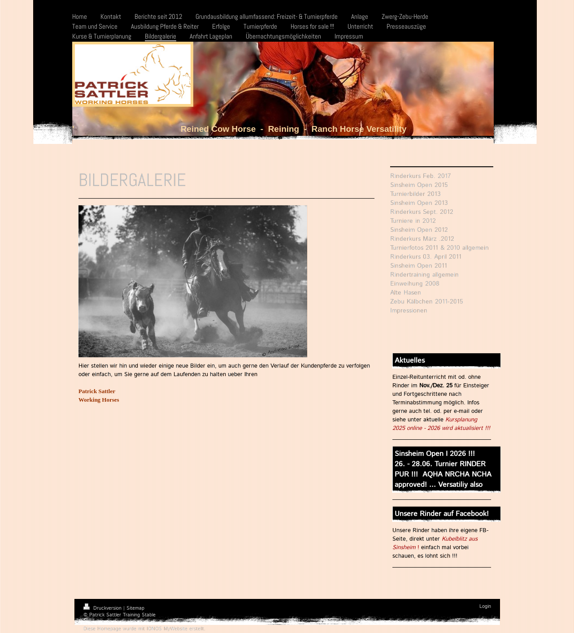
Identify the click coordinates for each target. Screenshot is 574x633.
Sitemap (135, 608)
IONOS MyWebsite (167, 629)
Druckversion (103, 608)
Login (485, 606)
